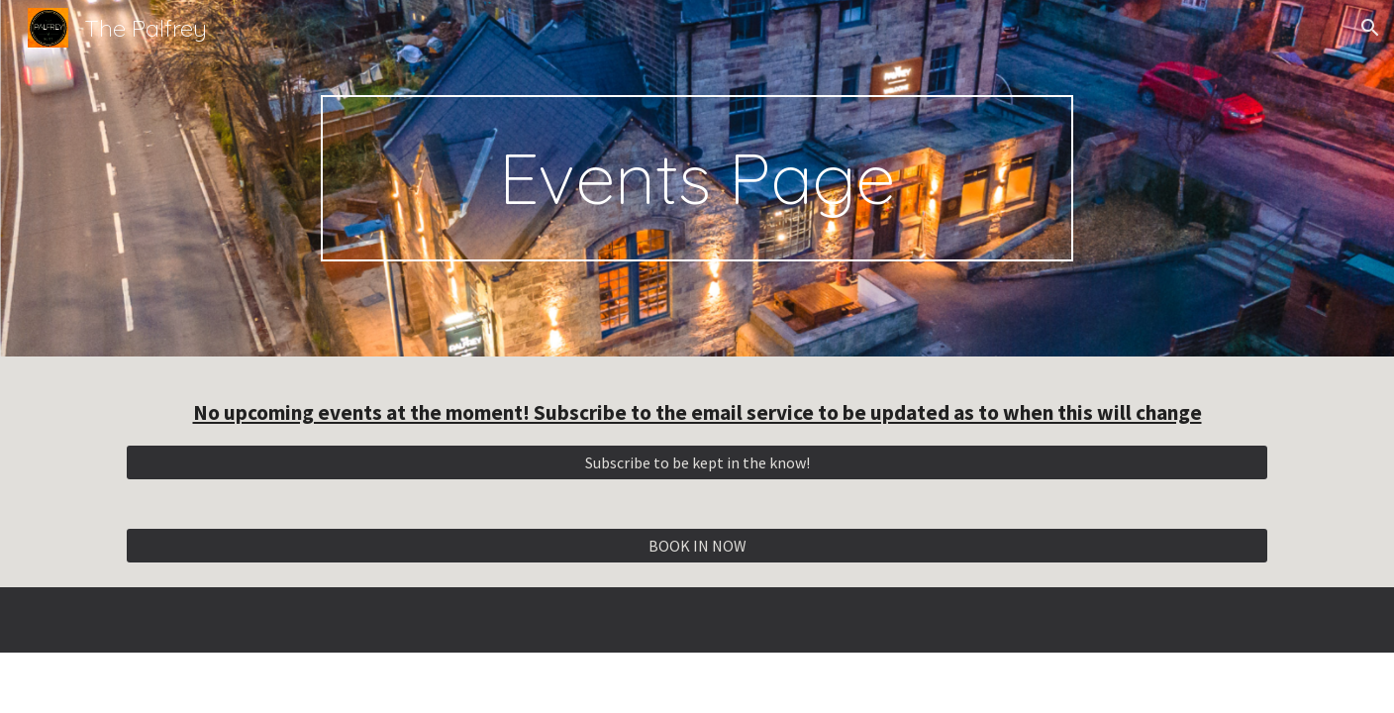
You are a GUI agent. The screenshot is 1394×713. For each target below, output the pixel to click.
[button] (1370, 27)
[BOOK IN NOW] (697, 545)
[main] (697, 178)
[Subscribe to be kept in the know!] (697, 462)
